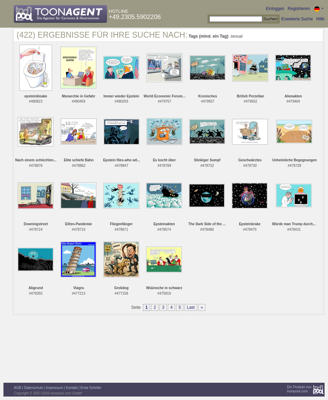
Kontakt (72, 388)
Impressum (54, 388)
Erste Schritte (90, 388)
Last (191, 307)
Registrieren (299, 8)
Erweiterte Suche (297, 19)
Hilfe (320, 19)
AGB (17, 388)
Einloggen (275, 8)
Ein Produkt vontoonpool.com (299, 389)
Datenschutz (33, 388)
